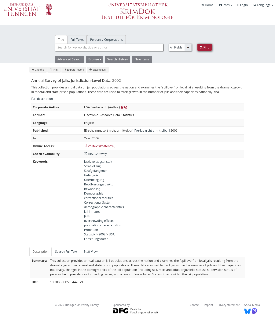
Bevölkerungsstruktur (99, 184)
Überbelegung (94, 180)
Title (61, 40)
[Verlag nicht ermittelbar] (152, 130)
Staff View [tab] (90, 251)
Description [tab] (40, 251)
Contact (194, 305)
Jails (87, 216)
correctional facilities (98, 198)
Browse (94, 59)
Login (242, 5)
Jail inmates (92, 211)
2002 (102, 234)
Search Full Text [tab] (66, 251)
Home (207, 5)
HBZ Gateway (95, 154)
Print (54, 69)
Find (204, 47)
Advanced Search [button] (69, 59)
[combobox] (109, 47)
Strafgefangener (95, 171)
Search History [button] (117, 59)
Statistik (89, 234)
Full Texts (77, 40)
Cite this (38, 69)
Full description (42, 99)
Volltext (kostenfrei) (99, 146)
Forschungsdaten (96, 239)
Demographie (93, 193)
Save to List (97, 69)
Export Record (74, 69)
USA (112, 234)
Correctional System (98, 202)
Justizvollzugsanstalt (98, 161)
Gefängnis (91, 175)
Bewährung (92, 189)
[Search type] (180, 47)
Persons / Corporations (106, 40)
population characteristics (102, 225)
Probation (91, 230)
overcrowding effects (99, 221)
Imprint (208, 305)
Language (263, 5)
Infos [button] (225, 5)
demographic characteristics (104, 207)
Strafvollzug (92, 166)
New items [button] (142, 59)
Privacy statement (229, 305)
